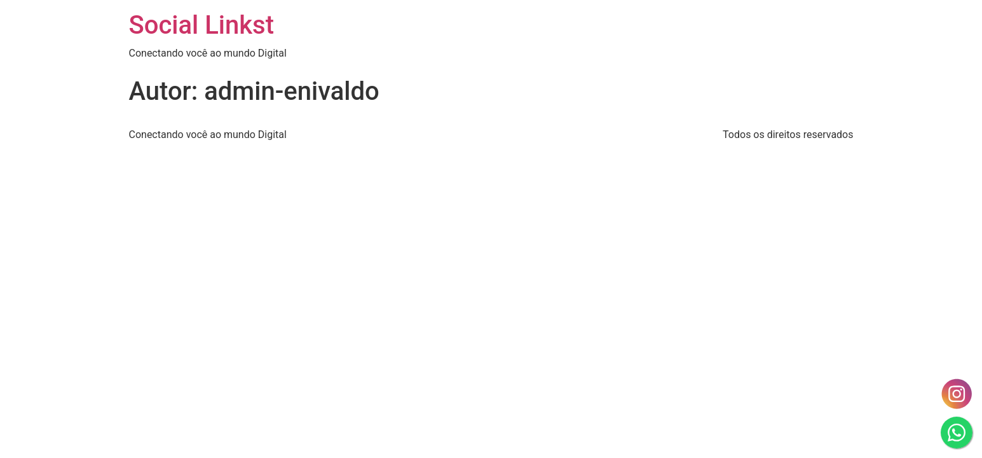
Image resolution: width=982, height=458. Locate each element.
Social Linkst (202, 25)
